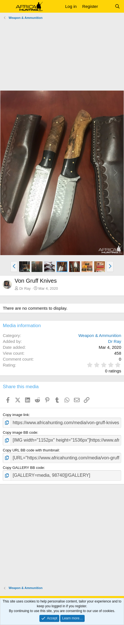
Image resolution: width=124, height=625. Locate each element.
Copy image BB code (20, 432)
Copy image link (16, 415)
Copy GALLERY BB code (23, 468)
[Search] (117, 6)
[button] (7, 6)
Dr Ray (25, 288)
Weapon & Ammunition (99, 335)
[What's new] (106, 6)
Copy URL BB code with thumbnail (31, 450)
